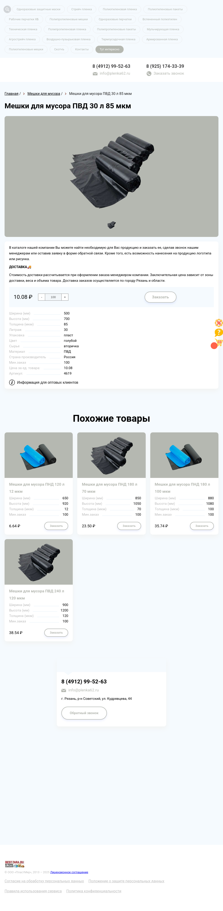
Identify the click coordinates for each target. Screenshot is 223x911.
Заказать (160, 297)
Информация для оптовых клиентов (47, 382)
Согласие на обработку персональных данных (44, 881)
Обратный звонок (84, 713)
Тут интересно (109, 49)
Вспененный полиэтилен (160, 19)
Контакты (82, 49)
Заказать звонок (169, 73)
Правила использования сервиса (33, 891)
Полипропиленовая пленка (67, 29)
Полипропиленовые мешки (69, 19)
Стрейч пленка (81, 9)
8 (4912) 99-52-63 (111, 66)
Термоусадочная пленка (118, 39)
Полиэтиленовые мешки (26, 49)
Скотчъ (59, 49)
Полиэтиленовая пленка (120, 9)
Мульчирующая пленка (163, 29)
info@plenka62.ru (115, 73)
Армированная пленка (162, 39)
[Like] (219, 326)
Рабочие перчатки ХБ (24, 19)
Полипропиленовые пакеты (116, 29)
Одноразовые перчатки (115, 19)
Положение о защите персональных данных (126, 881)
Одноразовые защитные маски (38, 9)
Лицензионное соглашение (69, 872)
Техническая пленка (23, 29)
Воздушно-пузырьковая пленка (69, 39)
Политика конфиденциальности (93, 891)
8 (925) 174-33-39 (165, 66)
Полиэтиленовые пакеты (165, 9)
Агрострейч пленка (22, 39)
